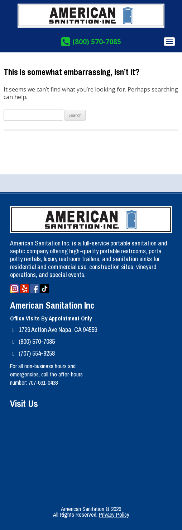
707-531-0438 (43, 382)
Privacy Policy (114, 515)
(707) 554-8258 (37, 353)
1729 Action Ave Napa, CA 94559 (58, 329)
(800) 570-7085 (96, 41)
